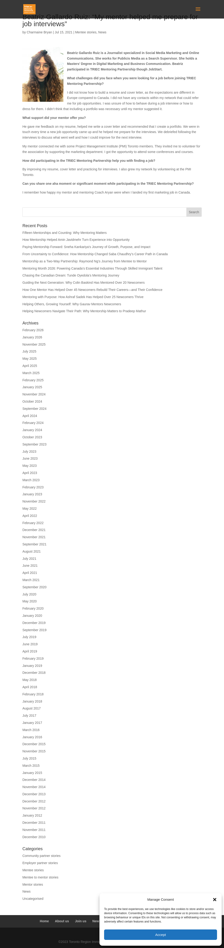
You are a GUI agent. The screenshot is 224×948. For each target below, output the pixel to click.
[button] (214, 899)
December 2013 (34, 794)
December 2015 (34, 744)
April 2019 (29, 651)
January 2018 (32, 701)
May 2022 (29, 508)
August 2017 (31, 708)
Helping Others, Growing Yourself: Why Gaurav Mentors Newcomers (71, 304)
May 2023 (29, 466)
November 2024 (34, 394)
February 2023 (32, 487)
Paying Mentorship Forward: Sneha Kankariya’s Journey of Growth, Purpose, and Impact (86, 247)
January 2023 (32, 494)
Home (44, 921)
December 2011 (34, 822)
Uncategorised (32, 898)
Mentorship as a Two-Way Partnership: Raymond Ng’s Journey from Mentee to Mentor (84, 261)
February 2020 (32, 608)
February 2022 (32, 523)
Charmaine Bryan (39, 32)
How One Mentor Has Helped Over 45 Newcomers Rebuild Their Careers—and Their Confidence (92, 290)
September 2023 (34, 444)
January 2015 (32, 773)
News (102, 32)
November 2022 (34, 501)
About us (62, 921)
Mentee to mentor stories (40, 877)
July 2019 (29, 637)
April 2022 (29, 516)
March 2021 (31, 580)
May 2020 (29, 601)
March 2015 (31, 765)
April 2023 (29, 473)
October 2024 (32, 401)
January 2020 (32, 615)
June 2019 (29, 644)
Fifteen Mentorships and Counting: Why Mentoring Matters (64, 233)
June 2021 (29, 565)
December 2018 (34, 672)
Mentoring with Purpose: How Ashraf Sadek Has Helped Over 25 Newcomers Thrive (82, 297)
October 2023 (32, 437)
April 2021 (29, 573)
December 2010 (34, 837)
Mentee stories (85, 32)
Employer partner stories (40, 863)
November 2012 (34, 808)
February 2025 (32, 380)
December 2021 (34, 530)
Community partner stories (41, 856)
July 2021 (29, 558)
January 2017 (32, 723)
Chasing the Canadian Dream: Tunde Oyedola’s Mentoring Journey (70, 275)
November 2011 (34, 830)
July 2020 (29, 594)
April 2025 (29, 366)
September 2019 (34, 630)
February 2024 (32, 423)
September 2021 (34, 544)
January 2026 (32, 337)
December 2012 (34, 801)
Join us (80, 921)
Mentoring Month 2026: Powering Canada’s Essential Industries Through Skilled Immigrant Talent (92, 268)
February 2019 (32, 658)
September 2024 (34, 408)
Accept (160, 935)
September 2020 (34, 587)
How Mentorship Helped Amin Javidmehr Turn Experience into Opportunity (75, 240)
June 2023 (29, 458)
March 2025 (31, 373)
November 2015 (34, 751)
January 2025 (32, 387)
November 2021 (34, 537)
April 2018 (29, 687)
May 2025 (29, 358)
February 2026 (32, 330)
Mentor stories (32, 884)
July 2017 (29, 715)
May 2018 (29, 680)
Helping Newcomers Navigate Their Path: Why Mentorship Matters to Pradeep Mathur (84, 311)
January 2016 (32, 737)
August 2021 (31, 551)
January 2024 (32, 430)
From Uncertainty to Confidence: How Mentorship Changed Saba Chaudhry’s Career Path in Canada (95, 254)
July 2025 (29, 351)
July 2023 (29, 451)
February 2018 (32, 694)
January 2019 (32, 666)
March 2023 (31, 480)
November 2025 (34, 344)
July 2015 (29, 758)
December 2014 (34, 780)
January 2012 (32, 815)
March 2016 (31, 730)
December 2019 (34, 623)
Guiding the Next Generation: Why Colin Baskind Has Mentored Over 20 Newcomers (83, 282)
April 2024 (29, 416)
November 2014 (34, 787)
